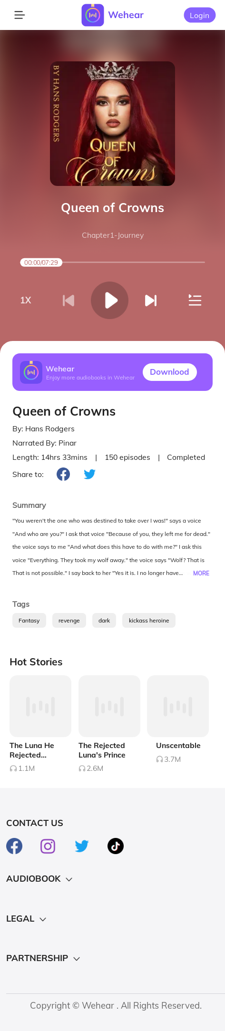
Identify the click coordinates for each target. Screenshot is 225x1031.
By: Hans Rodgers (43, 428)
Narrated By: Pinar (44, 442)
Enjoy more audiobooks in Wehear (90, 376)
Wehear (126, 14)
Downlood (169, 372)
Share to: (28, 474)
